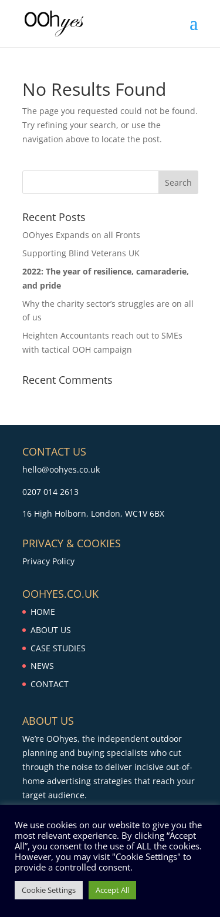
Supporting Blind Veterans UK (81, 253)
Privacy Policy (48, 561)
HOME (43, 611)
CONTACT (50, 684)
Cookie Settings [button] (49, 890)
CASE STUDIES (58, 648)
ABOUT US (51, 629)
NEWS (42, 665)
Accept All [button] (112, 890)
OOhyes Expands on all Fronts (81, 234)
